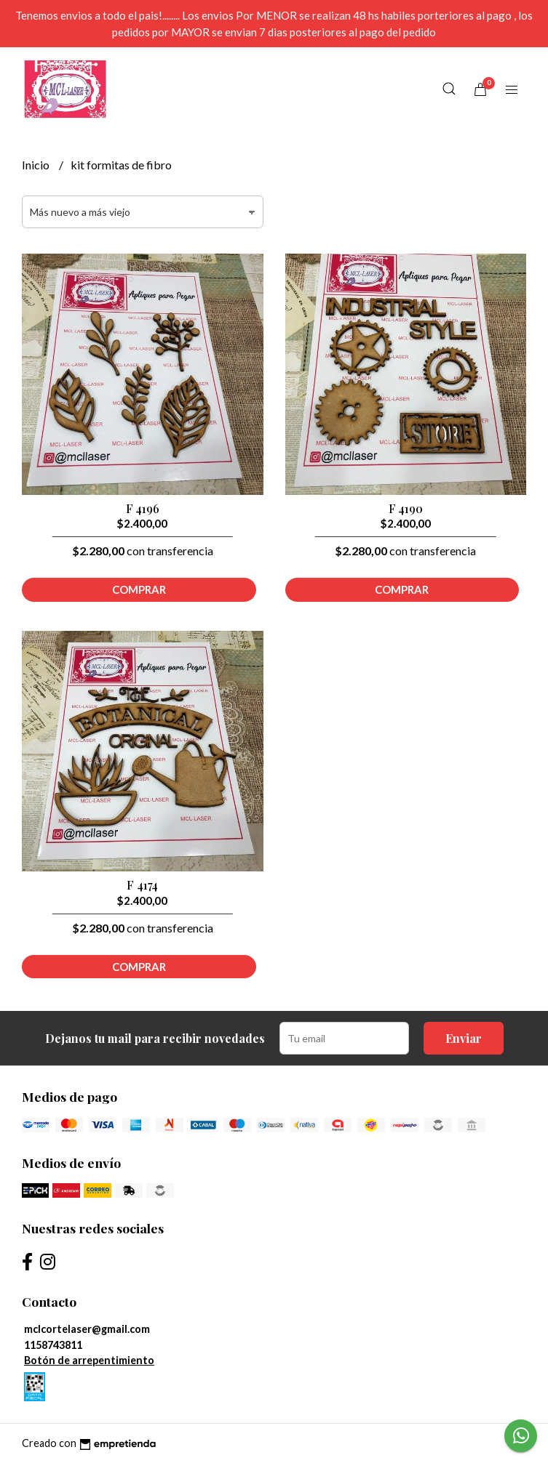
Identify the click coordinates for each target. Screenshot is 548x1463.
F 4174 (142, 884)
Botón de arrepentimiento (89, 1360)
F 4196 (142, 508)
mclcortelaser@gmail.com (87, 1329)
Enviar (463, 1038)
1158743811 (53, 1345)
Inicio (37, 165)
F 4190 (406, 508)
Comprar (139, 589)
